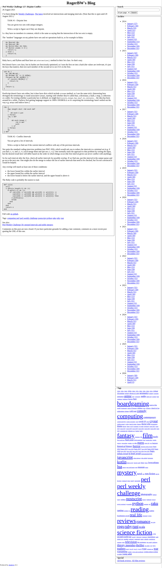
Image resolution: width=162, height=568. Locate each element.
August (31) (132, 98)
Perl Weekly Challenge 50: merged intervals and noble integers (27, 242)
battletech (125, 399)
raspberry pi (127, 510)
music (146, 467)
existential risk (124, 431)
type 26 (131, 549)
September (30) (133, 71)
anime (128, 396)
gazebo (154, 440)
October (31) (132, 44)
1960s (133, 391)
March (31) (131, 57)
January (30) (132, 375)
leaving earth (137, 462)
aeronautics (144, 393)
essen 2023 (147, 428)
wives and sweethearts (137, 552)
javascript (125, 457)
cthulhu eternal (121, 424)
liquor (146, 462)
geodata (130, 443)
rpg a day (153, 522)
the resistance (141, 542)
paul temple (138, 481)
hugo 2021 (123, 451)
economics (136, 426)
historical (121, 446)
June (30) (131, 64)
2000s (147, 391)
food (144, 440)
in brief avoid (135, 453)
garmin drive (149, 440)
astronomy (137, 396)
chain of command (132, 408)
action (127, 393)
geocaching (124, 443)
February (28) (132, 55)
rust (62, 235)
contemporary (149, 417)
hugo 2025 (147, 451)
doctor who (145, 424)
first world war (121, 440)
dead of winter (133, 424)
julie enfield (144, 458)
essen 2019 (135, 428)
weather (130, 552)
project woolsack (121, 504)
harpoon (155, 443)
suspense (119, 542)
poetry (118, 499)
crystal (154, 421)
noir (144, 474)
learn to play (130, 462)
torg (151, 545)
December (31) (133, 48)
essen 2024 (153, 428)
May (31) (131, 33)
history (129, 446)
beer (135, 399)
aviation (154, 396)
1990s (144, 391)
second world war (124, 537)
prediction (149, 499)
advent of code (134, 393)
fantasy (126, 435)
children (140, 408)
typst (144, 549)
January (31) (132, 82)
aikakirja (151, 393)
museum (141, 467)
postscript (42, 235)
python (49, 235)
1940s (125, 391)
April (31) (131, 30)
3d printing (120, 393)
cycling (127, 424)
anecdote (156, 393)
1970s (137, 391)
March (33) (131, 28)
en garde (141, 426)
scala (142, 526)
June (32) (131, 35)
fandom (137, 431)
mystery (127, 472)
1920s (118, 391)
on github (14, 231)
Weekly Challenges (26, 14)
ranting (120, 510)
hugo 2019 (151, 449)
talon (123, 542)
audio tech (149, 396)
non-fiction (150, 473)
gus (151, 443)
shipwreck (139, 537)
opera (128, 481)
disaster (139, 424)
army (133, 396)
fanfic (141, 431)
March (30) (131, 233)
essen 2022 (141, 428)
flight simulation (138, 440)
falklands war (131, 431)
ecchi (131, 426)
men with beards (130, 467)
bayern (130, 399)
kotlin (122, 462)
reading (140, 509)
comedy (141, 410)
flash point (129, 440)
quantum (146, 504)
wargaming (122, 551)
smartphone (151, 537)
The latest (39, 14)
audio (143, 396)
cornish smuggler (121, 421)
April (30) (131, 60)
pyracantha (129, 504)
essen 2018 (129, 428)
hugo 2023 (135, 451)
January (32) (132, 53)
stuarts (142, 539)
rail (149, 504)
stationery (131, 539)
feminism (137, 437)
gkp (135, 443)
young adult (127, 554)
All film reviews (138, 561)
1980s (140, 391)
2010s (151, 391)
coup (137, 421)
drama (119, 426)
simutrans (144, 537)
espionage (146, 426)
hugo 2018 (144, 449)
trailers (121, 548)
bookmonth (124, 408)
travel (127, 549)
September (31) (133, 42)
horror (136, 446)
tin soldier (147, 545)
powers (144, 499)
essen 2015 (152, 426)
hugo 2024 (141, 451)
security (134, 537)
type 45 (140, 549)
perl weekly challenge (29, 235)
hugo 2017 (137, 449)
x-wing (119, 554)
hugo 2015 (124, 449)
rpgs (120, 526)
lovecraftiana (153, 462)
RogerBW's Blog (81, 3)
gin (133, 443)
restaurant (145, 516)
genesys (119, 443)
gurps (140, 442)
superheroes (152, 539)
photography (146, 494)
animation (120, 396)
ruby (58, 235)
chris (144, 408)
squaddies (126, 539)
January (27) (132, 24)
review (149, 516)
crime (147, 421)
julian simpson (137, 458)
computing (11, 235)
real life (136, 515)
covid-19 (142, 421)
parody (132, 481)
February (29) (132, 84)
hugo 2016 (131, 449)
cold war (132, 411)
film (148, 435)
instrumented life (146, 454)
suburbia (146, 539)
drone (128, 426)
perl (17, 235)
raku (54, 235)
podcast (155, 494)
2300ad (155, 391)
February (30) (132, 26)
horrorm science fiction (147, 446)
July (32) (130, 37)
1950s (130, 391)
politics (123, 499)
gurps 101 (147, 443)
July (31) (130, 66)
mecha (124, 467)
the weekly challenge (152, 542)
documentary (154, 424)
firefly (155, 437)
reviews (126, 520)
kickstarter (150, 458)
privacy (154, 499)
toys (154, 546)
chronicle (148, 408)
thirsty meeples (126, 545)
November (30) (133, 46)
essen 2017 (123, 428)
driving (124, 426)
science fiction (134, 532)
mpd (136, 467)
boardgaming (133, 403)
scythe (154, 534)
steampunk (137, 539)
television (131, 541)
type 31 (135, 549)
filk (141, 437)
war (156, 548)
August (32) (132, 39)
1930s (122, 391)
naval (139, 473)
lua (119, 466)
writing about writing (151, 552)
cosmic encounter (130, 421)
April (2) (130, 382)
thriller (140, 545)
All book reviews (124, 561)
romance (143, 521)
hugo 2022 (129, 451)
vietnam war (150, 549)
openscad (124, 481)
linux (142, 463)
